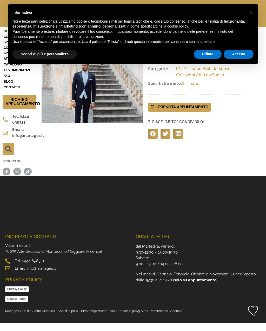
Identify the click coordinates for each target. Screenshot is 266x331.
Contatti (12, 95)
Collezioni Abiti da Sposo (200, 83)
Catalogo (13, 73)
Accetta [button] (238, 54)
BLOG (8, 90)
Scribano (191, 92)
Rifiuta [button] (208, 54)
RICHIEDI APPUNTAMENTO (22, 110)
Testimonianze (17, 78)
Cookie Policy (16, 307)
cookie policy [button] (177, 26)
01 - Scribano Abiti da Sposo (203, 77)
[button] (8, 157)
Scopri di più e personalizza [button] (45, 54)
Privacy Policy (17, 297)
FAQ (7, 84)
